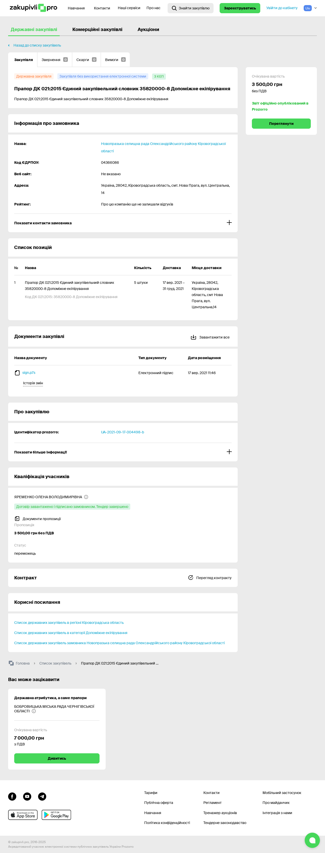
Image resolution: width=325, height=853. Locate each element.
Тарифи (150, 792)
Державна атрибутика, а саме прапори (50, 698)
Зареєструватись (240, 8)
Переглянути (281, 123)
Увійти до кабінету (282, 8)
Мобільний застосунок (282, 792)
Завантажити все (210, 336)
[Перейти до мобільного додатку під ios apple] (23, 815)
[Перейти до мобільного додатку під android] (56, 815)
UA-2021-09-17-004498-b (122, 432)
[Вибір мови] (310, 8)
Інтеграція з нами (277, 813)
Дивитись (57, 758)
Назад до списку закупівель (37, 45)
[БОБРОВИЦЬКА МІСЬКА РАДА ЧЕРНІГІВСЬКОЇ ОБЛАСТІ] (57, 708)
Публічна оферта (158, 802)
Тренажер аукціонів (220, 813)
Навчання (152, 813)
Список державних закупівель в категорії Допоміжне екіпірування (70, 632)
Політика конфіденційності (167, 822)
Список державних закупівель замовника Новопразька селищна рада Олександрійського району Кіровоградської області (119, 643)
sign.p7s (28, 372)
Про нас (153, 8)
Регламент (212, 802)
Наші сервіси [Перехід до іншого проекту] (129, 8)
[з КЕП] (159, 76)
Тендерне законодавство (224, 822)
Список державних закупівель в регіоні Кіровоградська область (69, 622)
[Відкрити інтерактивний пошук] (191, 8)
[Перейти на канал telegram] (42, 796)
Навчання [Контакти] (76, 8)
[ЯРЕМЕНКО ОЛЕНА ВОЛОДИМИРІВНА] (51, 497)
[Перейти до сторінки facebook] (12, 796)
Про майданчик (276, 802)
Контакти (102, 8)
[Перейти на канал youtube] (27, 796)
